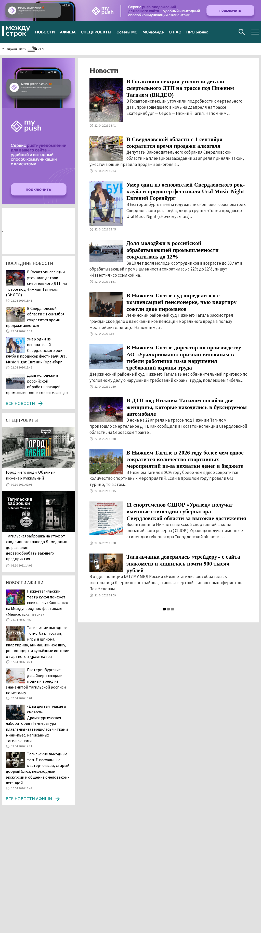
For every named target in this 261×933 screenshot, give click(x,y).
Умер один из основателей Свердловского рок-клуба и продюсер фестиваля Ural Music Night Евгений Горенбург (185, 191)
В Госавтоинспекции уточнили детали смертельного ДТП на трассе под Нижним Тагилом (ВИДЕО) (180, 88)
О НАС (175, 32)
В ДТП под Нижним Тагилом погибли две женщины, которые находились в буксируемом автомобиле (186, 407)
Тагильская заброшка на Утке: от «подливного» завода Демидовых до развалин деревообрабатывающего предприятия (36, 547)
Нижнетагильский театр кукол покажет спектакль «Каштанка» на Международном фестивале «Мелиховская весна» (37, 602)
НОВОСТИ (45, 32)
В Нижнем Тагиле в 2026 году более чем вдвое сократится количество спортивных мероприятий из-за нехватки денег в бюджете (185, 459)
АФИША (68, 32)
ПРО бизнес (197, 32)
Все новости (20, 403)
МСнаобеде (153, 32)
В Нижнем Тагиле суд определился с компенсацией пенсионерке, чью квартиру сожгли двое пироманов (181, 302)
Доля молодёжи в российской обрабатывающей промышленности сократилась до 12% (172, 250)
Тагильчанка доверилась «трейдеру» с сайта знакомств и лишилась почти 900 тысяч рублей (183, 563)
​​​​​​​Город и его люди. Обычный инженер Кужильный (31, 475)
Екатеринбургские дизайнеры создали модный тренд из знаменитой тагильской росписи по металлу (36, 681)
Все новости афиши (29, 799)
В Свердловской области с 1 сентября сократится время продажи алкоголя (174, 142)
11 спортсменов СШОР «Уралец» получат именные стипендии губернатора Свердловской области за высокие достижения (186, 511)
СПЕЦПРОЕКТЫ (96, 32)
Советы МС (126, 32)
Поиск (242, 32)
